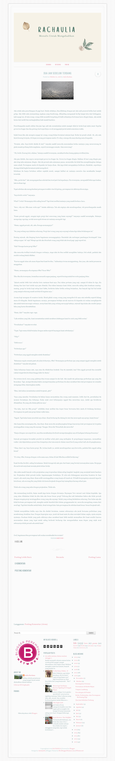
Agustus (79, 707)
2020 (76, 663)
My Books (58, 64)
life (75, 643)
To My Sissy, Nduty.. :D (60, 671)
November (79, 678)
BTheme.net (80, 751)
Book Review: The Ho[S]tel (62, 718)
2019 (75, 666)
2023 (75, 657)
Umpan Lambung (81, 690)
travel (75, 646)
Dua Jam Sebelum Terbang (57, 73)
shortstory (59, 538)
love (86, 643)
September (79, 704)
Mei (77, 717)
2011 (75, 742)
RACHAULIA (57, 749)
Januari (78, 726)
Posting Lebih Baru (22, 557)
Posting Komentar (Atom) (36, 624)
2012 (75, 739)
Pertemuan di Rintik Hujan (84, 687)
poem (94, 643)
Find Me (67, 64)
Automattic (42, 751)
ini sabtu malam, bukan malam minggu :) (56, 657)
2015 (75, 730)
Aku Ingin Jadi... (58, 703)
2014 (75, 733)
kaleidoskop (82, 648)
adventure (91, 646)
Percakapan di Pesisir (83, 692)
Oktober (79, 681)
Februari (79, 723)
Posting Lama (94, 557)
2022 (76, 660)
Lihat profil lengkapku (22, 685)
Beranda (48, 64)
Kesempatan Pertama (82, 684)
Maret (78, 720)
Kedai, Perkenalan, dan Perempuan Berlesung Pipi (87, 696)
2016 (75, 676)
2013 (75, 736)
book (82, 646)
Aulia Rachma (30, 676)
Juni (77, 713)
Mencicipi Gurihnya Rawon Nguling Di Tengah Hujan (62, 688)
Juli (77, 710)
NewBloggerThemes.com (67, 751)
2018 (75, 670)
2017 (75, 673)
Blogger (34, 713)
